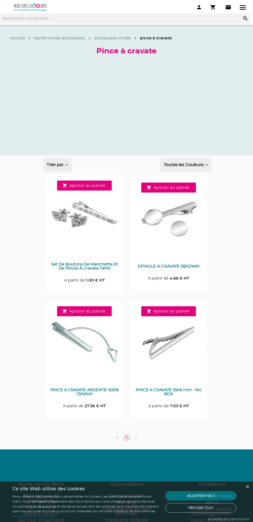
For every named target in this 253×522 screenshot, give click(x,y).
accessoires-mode (112, 38)
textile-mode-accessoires (59, 38)
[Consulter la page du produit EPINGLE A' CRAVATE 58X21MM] (169, 221)
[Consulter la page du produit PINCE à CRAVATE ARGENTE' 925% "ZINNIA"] (84, 345)
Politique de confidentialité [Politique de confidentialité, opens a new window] (33, 516)
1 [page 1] (127, 438)
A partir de (84, 280)
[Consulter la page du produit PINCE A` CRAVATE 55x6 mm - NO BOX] (169, 345)
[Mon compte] (199, 7)
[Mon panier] (213, 7)
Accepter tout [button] (201, 495)
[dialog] (126, 502)
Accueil (17, 38)
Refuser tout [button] (201, 507)
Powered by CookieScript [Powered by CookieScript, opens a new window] (228, 519)
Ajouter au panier (84, 186)
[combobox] (57, 165)
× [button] (247, 487)
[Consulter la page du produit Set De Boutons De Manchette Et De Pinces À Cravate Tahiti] (84, 219)
